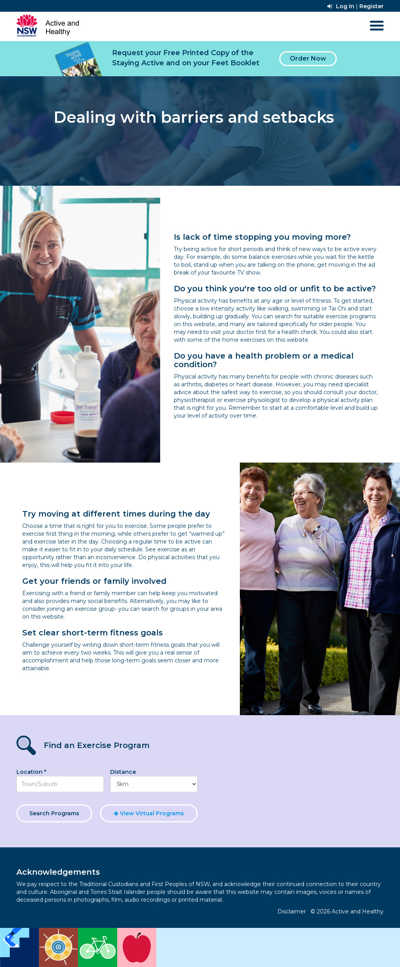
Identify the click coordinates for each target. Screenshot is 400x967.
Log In (340, 6)
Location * (31, 771)
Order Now (308, 58)
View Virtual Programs (149, 813)
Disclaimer (291, 911)
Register (371, 6)
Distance (123, 771)
